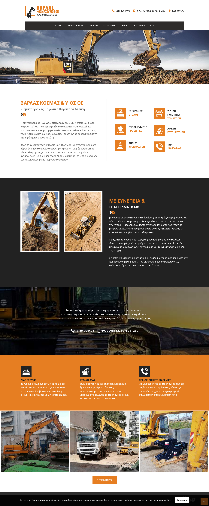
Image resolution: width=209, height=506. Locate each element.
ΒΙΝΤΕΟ (125, 25)
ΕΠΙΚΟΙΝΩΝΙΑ (139, 25)
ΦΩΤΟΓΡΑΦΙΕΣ (110, 25)
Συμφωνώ (182, 500)
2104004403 (123, 10)
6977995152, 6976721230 (151, 10)
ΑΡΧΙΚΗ (58, 25)
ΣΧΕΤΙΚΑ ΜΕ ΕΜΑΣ (75, 25)
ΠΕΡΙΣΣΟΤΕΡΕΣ (104, 480)
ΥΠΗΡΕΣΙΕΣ (93, 25)
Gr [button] (151, 25)
